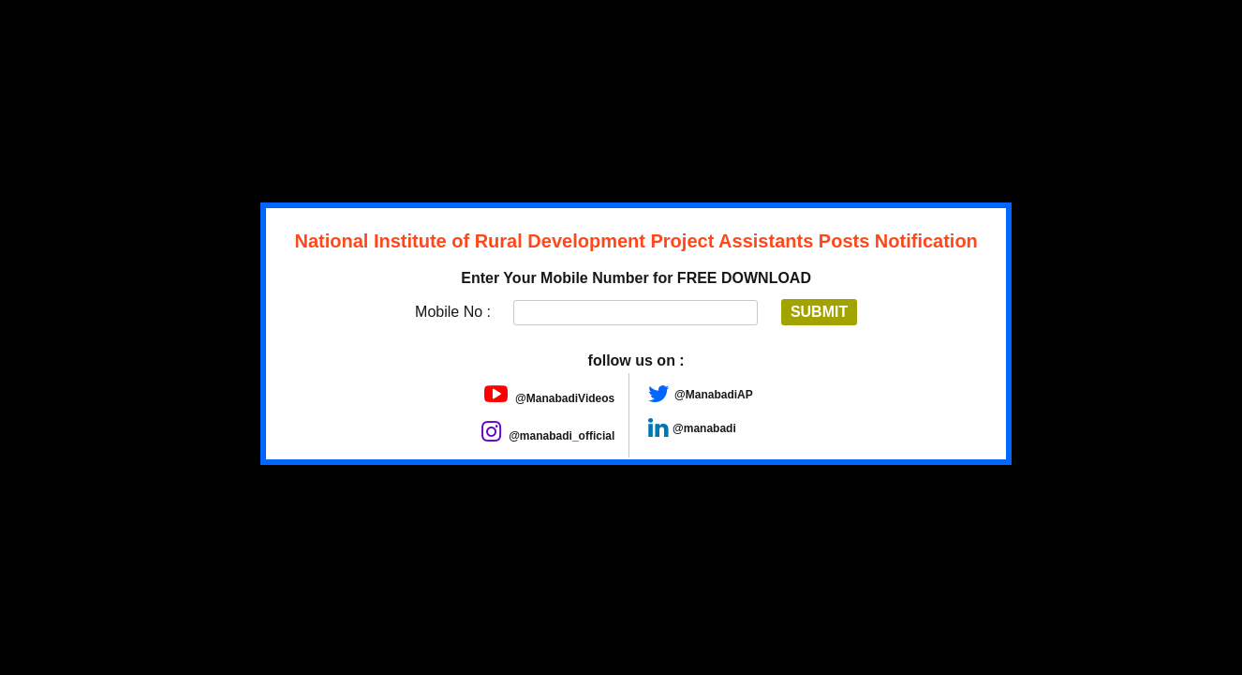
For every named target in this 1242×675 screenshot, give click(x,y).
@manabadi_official (547, 435)
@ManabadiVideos (549, 398)
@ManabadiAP (713, 394)
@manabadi (704, 428)
